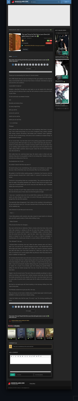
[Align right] (22, 356)
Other (18, 29)
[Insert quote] (37, 356)
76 (44, 64)
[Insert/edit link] (32, 356)
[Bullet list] (25, 356)
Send (12, 374)
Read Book (25, 49)
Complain (49, 43)
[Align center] (20, 356)
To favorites (25, 43)
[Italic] (13, 356)
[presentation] (59, 33)
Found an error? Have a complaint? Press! (20, 320)
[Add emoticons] (30, 356)
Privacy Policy (32, 383)
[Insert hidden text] (41, 356)
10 (38, 64)
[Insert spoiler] (39, 356)
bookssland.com (12, 29)
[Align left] (18, 356)
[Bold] (11, 356)
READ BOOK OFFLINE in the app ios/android (34, 45)
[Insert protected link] (34, 356)
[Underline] (15, 356)
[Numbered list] (27, 356)
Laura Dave (50, 38)
